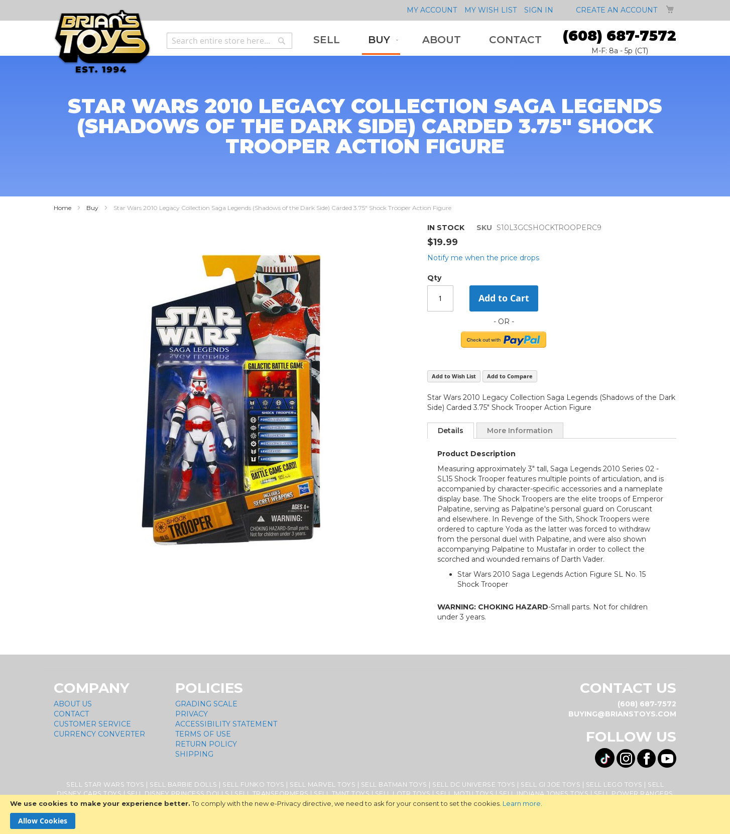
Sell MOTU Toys (465, 793)
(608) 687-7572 (619, 35)
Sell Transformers (271, 793)
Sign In (538, 10)
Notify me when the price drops (483, 257)
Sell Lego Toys (614, 784)
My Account (432, 10)
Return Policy (206, 744)
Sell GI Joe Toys (550, 784)
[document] (365, 814)
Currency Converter (99, 734)
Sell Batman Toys (394, 784)
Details (450, 430)
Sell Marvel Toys (322, 784)
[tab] (450, 431)
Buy (92, 208)
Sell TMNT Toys (342, 793)
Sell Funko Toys (253, 784)
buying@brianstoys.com (622, 713)
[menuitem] (326, 40)
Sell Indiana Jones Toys (544, 793)
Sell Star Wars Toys (105, 784)
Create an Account (616, 10)
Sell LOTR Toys (403, 793)
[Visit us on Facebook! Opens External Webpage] (646, 758)
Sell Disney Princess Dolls (178, 793)
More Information (520, 430)
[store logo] (102, 42)
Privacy (191, 713)
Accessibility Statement (226, 723)
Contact (71, 713)
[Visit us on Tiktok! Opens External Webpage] (605, 758)
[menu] (427, 41)
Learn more (522, 803)
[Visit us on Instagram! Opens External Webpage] (626, 758)
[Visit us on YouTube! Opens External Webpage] (667, 758)
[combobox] (229, 41)
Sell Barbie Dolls (183, 784)
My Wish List (490, 10)
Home (62, 208)
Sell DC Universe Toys (474, 784)
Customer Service (92, 723)
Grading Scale (206, 703)
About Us (73, 703)
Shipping (194, 754)
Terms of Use (203, 734)
